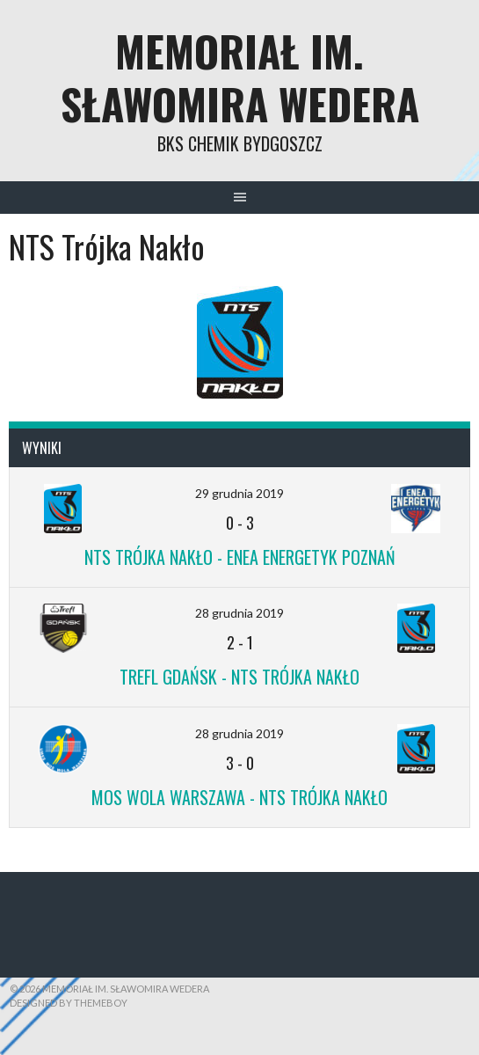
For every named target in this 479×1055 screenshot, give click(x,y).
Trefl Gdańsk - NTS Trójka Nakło (239, 676)
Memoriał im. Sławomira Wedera (240, 77)
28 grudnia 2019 (239, 612)
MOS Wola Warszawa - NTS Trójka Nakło (239, 797)
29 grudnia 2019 (239, 493)
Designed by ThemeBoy (68, 1002)
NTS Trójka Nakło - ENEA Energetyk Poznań (240, 557)
